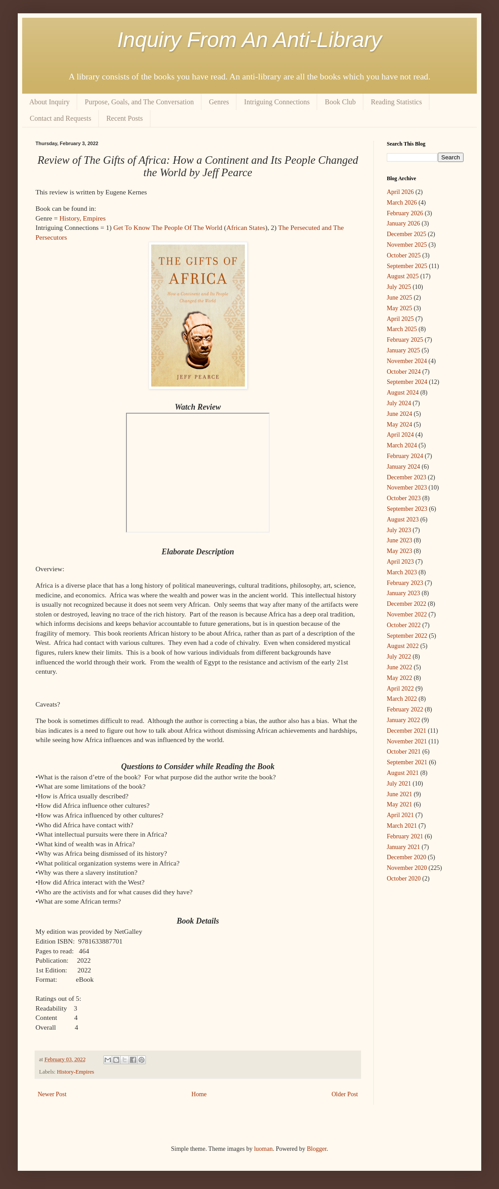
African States (245, 227)
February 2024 (405, 456)
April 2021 (400, 815)
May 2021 (399, 804)
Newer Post (52, 1094)
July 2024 (399, 403)
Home (199, 1094)
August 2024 (403, 392)
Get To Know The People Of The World (167, 227)
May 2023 (399, 551)
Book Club (340, 102)
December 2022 (406, 603)
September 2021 (407, 762)
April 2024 (400, 434)
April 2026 (400, 192)
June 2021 (399, 794)
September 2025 (407, 266)
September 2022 (407, 635)
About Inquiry (49, 102)
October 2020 (404, 878)
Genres (219, 102)
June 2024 (399, 414)
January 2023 (403, 593)
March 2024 (402, 445)
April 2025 (400, 319)
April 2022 (400, 688)
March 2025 (402, 329)
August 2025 (403, 276)
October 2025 (404, 255)
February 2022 (405, 709)
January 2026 (403, 223)
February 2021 (405, 836)
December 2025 (406, 234)
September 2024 (407, 382)
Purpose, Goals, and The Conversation (139, 102)
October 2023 (404, 498)
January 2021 (403, 847)
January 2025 (403, 350)
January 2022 (403, 720)
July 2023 (399, 530)
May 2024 (399, 424)
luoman (263, 1149)
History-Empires (75, 1072)
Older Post (345, 1094)
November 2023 (407, 487)
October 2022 (404, 625)
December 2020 (406, 857)
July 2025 (399, 287)
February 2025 (405, 339)
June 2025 (399, 297)
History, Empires (82, 218)
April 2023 (400, 561)
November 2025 (407, 244)
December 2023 (406, 477)
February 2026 (405, 213)
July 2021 (399, 783)
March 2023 (402, 572)
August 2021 (403, 773)
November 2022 (407, 614)
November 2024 (407, 361)
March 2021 (402, 825)
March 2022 (402, 698)
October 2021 (404, 751)
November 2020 (407, 868)
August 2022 (403, 646)
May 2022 (399, 678)
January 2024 (403, 466)
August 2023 (403, 519)
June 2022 (399, 667)
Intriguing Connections (277, 102)
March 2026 (402, 202)
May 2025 (399, 308)
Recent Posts (124, 118)
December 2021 (406, 730)
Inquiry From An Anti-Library (249, 39)
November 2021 (407, 741)
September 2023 (407, 509)
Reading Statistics (396, 102)
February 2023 (405, 583)
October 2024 (404, 371)
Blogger (316, 1149)
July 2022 (399, 656)
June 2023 (399, 540)
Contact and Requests (60, 118)
